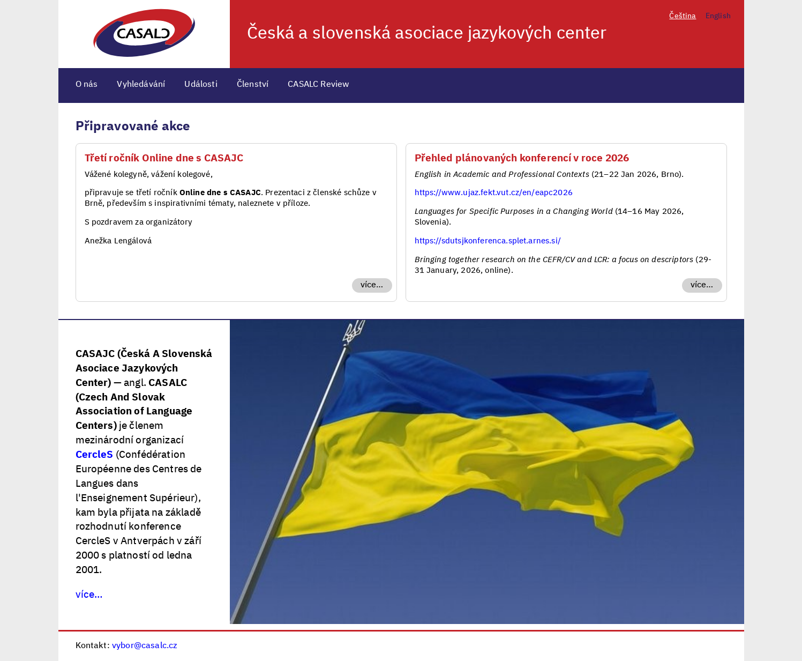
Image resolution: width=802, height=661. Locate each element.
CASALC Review (318, 84)
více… (372, 285)
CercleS (95, 455)
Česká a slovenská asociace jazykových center (427, 33)
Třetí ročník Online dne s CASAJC (164, 158)
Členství (252, 84)
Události (200, 84)
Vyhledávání (141, 84)
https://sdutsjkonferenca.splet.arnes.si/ (488, 241)
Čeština (682, 16)
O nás (87, 84)
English (718, 16)
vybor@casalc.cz (144, 646)
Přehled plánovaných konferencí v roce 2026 (522, 158)
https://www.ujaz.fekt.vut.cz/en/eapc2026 (494, 193)
